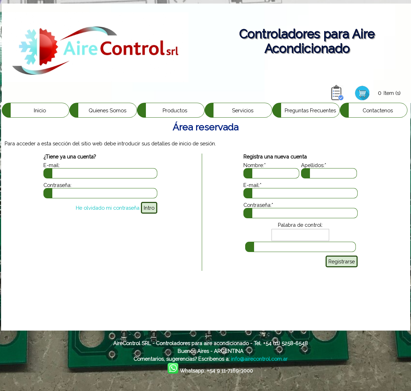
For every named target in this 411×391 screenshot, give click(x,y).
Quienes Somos (107, 110)
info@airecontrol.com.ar (259, 359)
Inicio (40, 110)
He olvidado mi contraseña (107, 208)
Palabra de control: (300, 225)
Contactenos (378, 110)
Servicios (242, 110)
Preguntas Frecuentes (310, 110)
